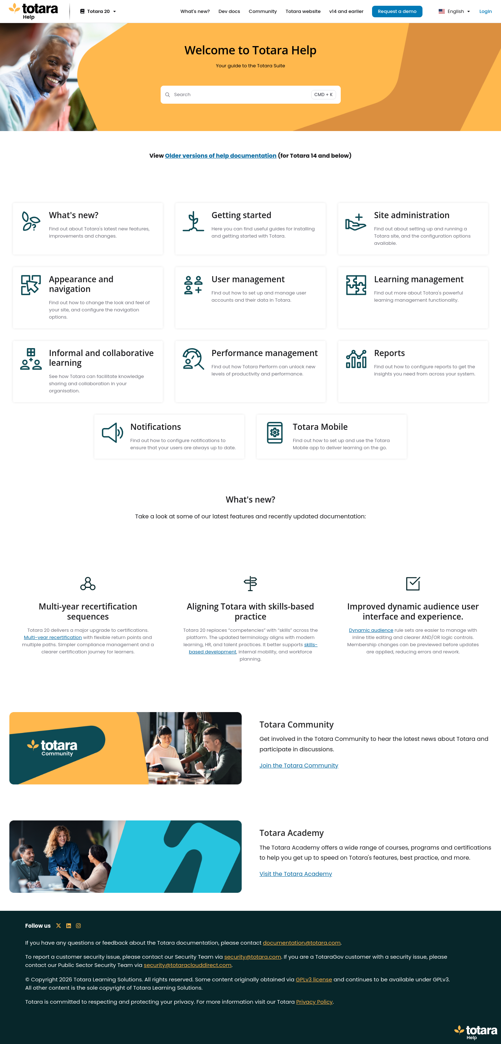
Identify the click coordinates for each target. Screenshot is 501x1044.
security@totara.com (252, 956)
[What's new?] (195, 11)
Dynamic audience (371, 630)
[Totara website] (303, 11)
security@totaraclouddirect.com (187, 965)
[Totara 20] (97, 12)
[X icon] (58, 925)
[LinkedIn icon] (68, 925)
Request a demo (397, 11)
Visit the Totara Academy (296, 874)
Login (485, 11)
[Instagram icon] (78, 925)
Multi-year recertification (53, 637)
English (451, 11)
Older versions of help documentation (221, 156)
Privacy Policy (314, 1001)
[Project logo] (33, 11)
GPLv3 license (314, 979)
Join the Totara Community (299, 765)
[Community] (263, 11)
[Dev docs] (229, 11)
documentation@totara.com (302, 942)
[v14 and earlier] (346, 11)
